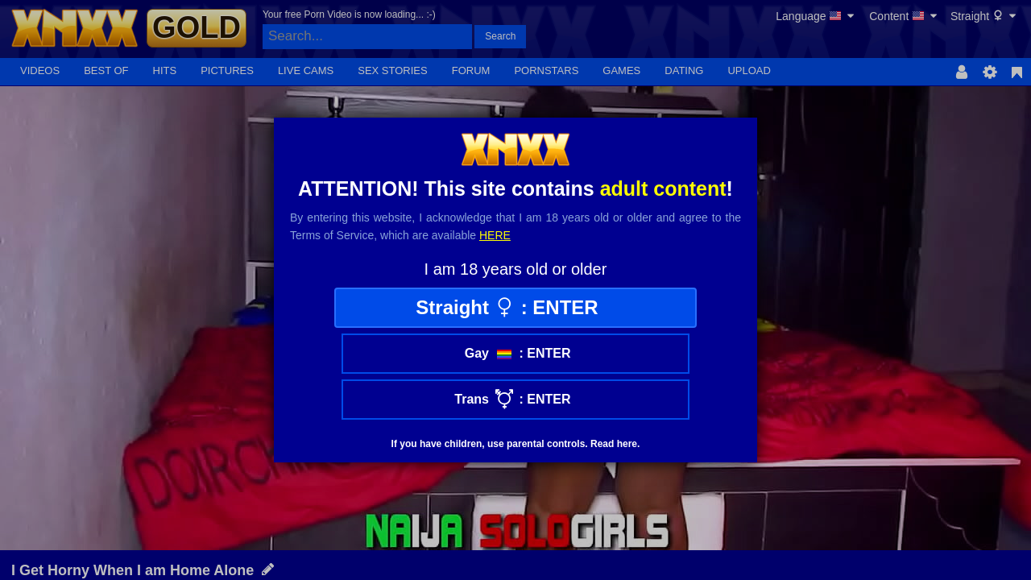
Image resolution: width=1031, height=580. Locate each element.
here (495, 235)
